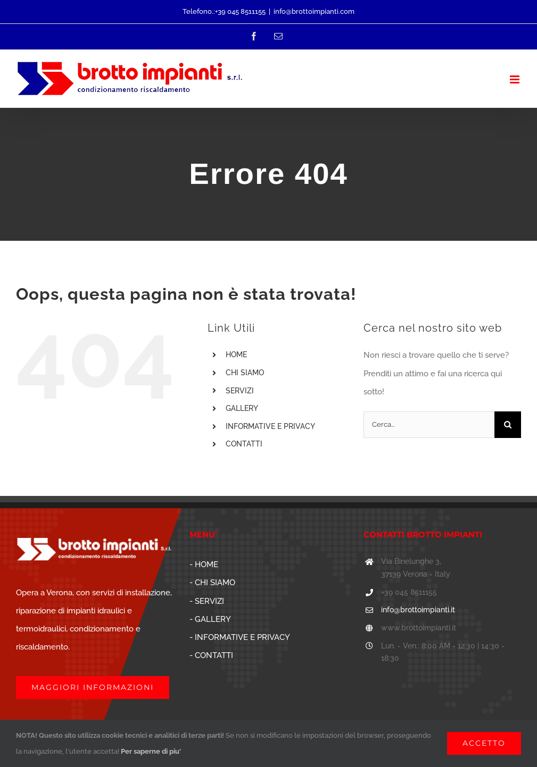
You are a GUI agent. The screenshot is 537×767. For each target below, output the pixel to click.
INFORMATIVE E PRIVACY (270, 426)
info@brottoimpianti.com (314, 11)
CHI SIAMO (245, 372)
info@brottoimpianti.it (418, 609)
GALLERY (242, 408)
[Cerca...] (428, 424)
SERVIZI (240, 390)
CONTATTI (244, 444)
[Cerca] (507, 424)
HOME (236, 354)
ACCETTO (484, 743)
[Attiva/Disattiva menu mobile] (515, 79)
